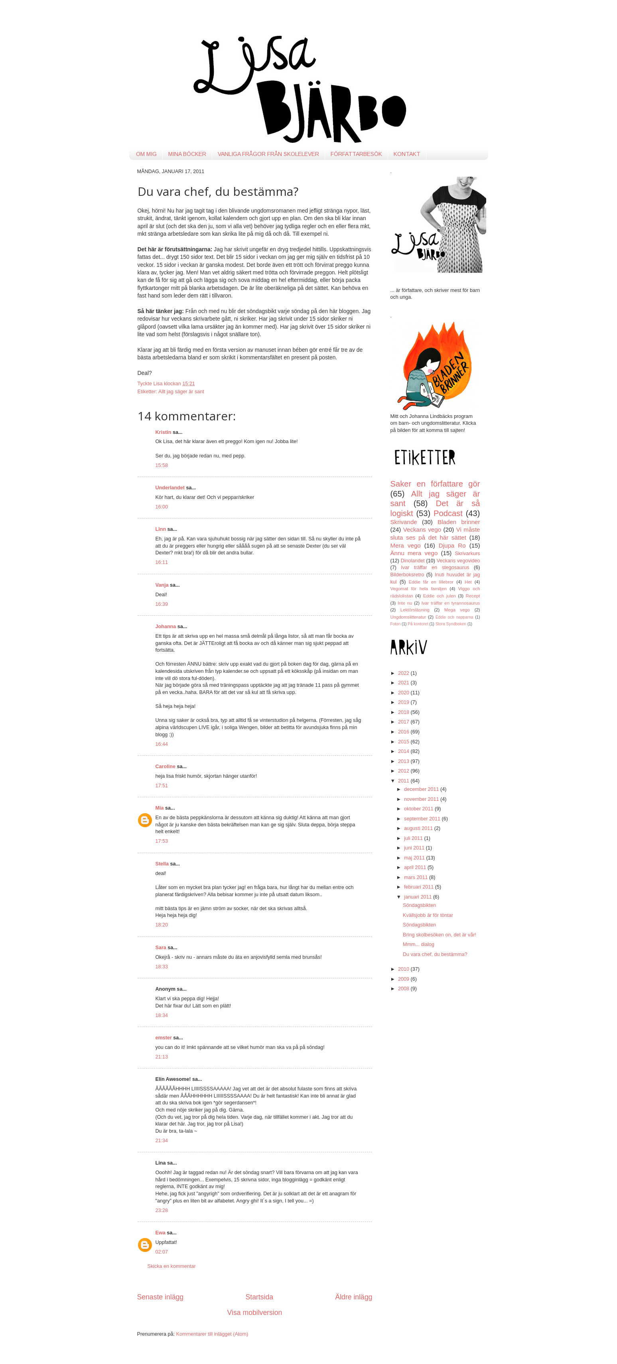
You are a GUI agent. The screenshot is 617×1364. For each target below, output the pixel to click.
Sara (161, 947)
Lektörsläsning (415, 609)
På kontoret (418, 624)
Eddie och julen (439, 595)
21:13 (162, 1057)
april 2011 (416, 867)
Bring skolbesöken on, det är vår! (439, 935)
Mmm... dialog (418, 944)
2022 (404, 673)
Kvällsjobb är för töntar (428, 915)
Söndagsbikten (419, 905)
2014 (404, 751)
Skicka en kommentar (172, 1266)
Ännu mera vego (414, 553)
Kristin (163, 432)
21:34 (162, 1140)
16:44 (162, 744)
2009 (404, 979)
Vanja (162, 585)
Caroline (165, 766)
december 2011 (422, 789)
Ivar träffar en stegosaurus (435, 567)
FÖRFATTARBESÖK (356, 154)
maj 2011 (415, 858)
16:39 (162, 604)
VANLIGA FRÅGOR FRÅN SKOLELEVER (268, 154)
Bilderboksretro (407, 575)
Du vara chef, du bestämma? (435, 954)
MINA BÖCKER (187, 154)
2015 (404, 742)
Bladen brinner (459, 521)
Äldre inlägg (353, 1297)
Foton (395, 624)
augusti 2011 (419, 828)
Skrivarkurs (467, 553)
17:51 (162, 785)
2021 (404, 683)
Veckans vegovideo (458, 561)
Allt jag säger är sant (181, 391)
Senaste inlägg (160, 1297)
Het (468, 582)
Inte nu (405, 603)
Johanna (166, 626)
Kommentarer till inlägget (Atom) (212, 1334)
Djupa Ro (452, 545)
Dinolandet (413, 561)
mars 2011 (416, 877)
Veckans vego (422, 529)
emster (164, 1038)
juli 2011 (414, 838)
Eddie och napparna (454, 617)
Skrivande (403, 521)
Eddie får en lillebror (431, 582)
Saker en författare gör (435, 483)
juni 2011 (415, 848)
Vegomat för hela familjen (418, 588)
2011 (404, 781)
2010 (404, 969)
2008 (404, 988)
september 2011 (423, 819)
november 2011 (422, 799)
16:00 (162, 507)
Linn (161, 529)
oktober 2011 (419, 809)
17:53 (162, 841)
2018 (404, 712)
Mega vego (457, 609)
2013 (404, 761)
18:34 (162, 1015)
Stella (162, 864)
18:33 (162, 967)
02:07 (162, 1252)
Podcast (448, 513)
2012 (404, 771)
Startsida (259, 1297)
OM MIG (146, 154)
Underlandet (170, 488)
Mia (160, 808)
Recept (473, 595)
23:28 (162, 1210)
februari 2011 (419, 887)
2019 (404, 702)
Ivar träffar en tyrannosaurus (451, 603)
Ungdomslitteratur (408, 617)
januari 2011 (418, 897)
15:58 (162, 465)
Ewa (161, 1233)
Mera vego (405, 545)
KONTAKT (407, 154)
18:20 (162, 925)
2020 (404, 693)
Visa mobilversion (254, 1313)
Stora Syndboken (451, 624)
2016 (404, 732)
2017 (404, 722)
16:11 (162, 562)
